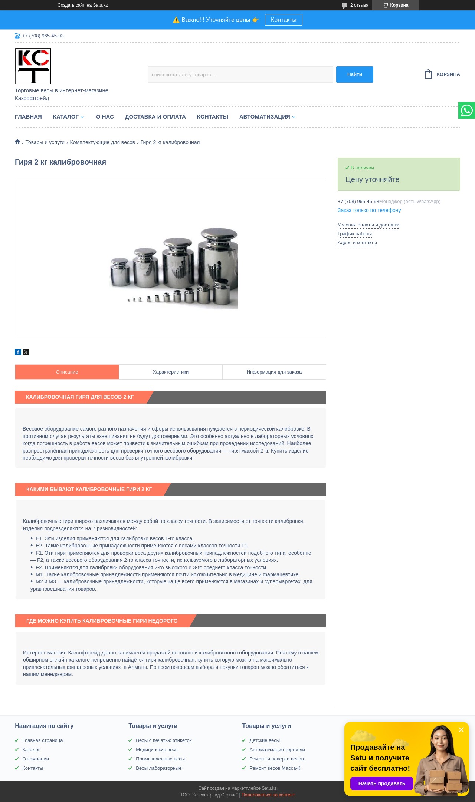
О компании (35, 759)
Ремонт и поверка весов (276, 759)
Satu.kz (269, 788)
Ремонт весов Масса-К (274, 768)
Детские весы (264, 740)
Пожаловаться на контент (268, 795)
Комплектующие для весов (102, 142)
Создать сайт (71, 5)
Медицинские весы (157, 749)
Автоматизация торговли (277, 749)
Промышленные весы (160, 759)
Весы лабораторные (158, 768)
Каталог (66, 116)
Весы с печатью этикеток (163, 740)
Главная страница (42, 740)
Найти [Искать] (354, 74)
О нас (105, 116)
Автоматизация (264, 116)
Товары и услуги (45, 142)
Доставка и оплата (155, 116)
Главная (28, 116)
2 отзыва (359, 5)
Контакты (284, 20)
